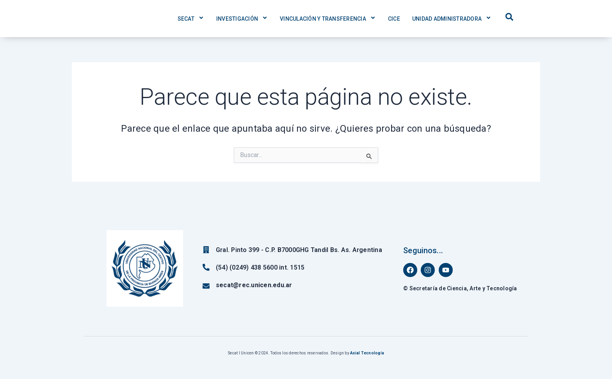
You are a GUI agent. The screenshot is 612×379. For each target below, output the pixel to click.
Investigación (242, 19)
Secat (191, 19)
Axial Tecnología (367, 353)
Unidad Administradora (451, 19)
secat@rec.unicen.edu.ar (254, 285)
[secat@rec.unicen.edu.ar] (206, 286)
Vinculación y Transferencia (328, 19)
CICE (394, 19)
